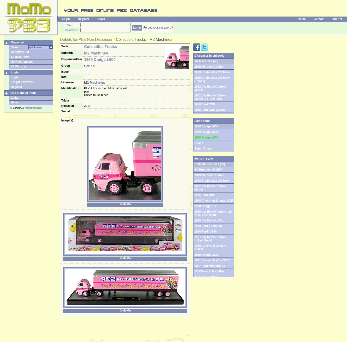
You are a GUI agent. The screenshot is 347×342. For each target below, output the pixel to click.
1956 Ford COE (204, 104)
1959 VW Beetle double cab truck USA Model (213, 213)
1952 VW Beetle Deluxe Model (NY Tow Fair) (210, 97)
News (101, 19)
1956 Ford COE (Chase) (210, 110)
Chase (198, 143)
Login (66, 19)
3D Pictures (19, 66)
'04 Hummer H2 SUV (208, 169)
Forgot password (22, 82)
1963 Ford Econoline (208, 226)
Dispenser (18, 42)
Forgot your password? (158, 27)
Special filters (20, 57)
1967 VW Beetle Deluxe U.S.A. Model (210, 238)
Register (83, 19)
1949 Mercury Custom (209, 66)
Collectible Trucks (131, 39)
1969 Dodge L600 (206, 132)
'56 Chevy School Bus (209, 271)
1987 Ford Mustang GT (209, 266)
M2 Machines (160, 39)
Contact (319, 19)
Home (302, 19)
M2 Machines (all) (206, 61)
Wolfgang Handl (33, 108)
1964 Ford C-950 (205, 231)
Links (14, 97)
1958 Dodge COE (206, 206)
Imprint (337, 19)
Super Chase (203, 148)
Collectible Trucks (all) (209, 164)
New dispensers (22, 61)
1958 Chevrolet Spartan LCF (213, 200)
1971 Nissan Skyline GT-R (212, 260)
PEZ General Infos (23, 93)
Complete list (20, 52)
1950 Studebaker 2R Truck (212, 72)
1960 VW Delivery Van (209, 220)
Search (15, 47)
